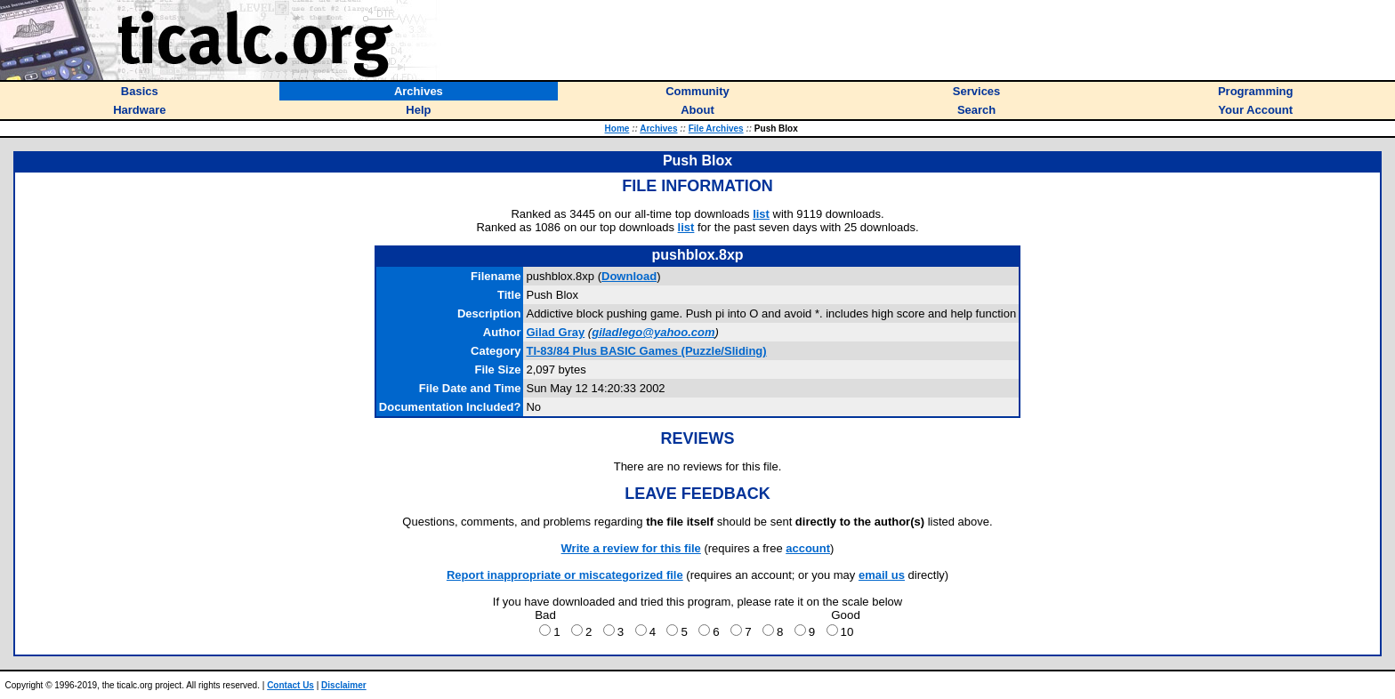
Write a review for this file (631, 548)
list (761, 214)
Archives (658, 128)
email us (882, 575)
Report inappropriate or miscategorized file (565, 575)
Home (617, 128)
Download (629, 276)
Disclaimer (344, 685)
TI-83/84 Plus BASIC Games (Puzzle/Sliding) (646, 351)
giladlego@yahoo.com (653, 332)
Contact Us (290, 685)
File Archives (716, 128)
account (808, 548)
